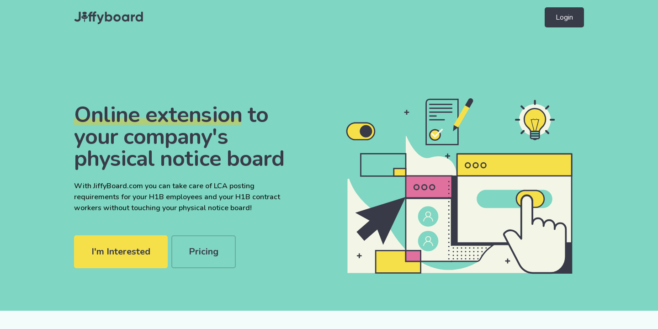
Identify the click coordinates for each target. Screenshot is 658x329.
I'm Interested (120, 251)
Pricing (203, 251)
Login (564, 17)
